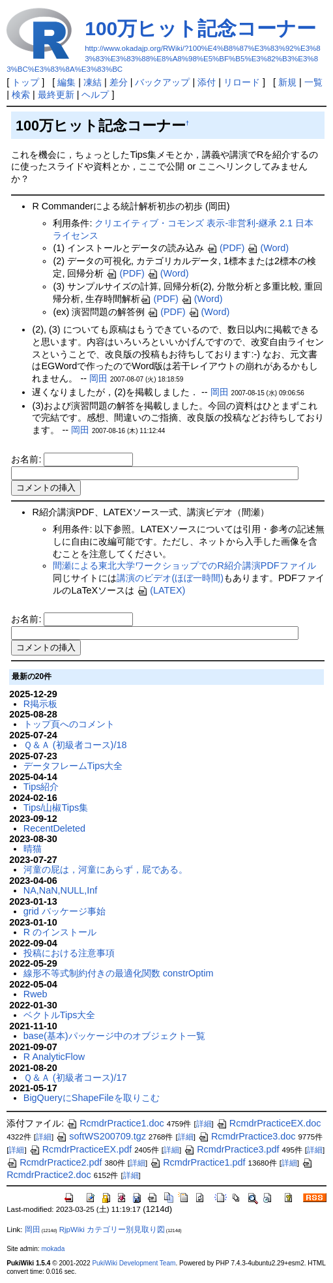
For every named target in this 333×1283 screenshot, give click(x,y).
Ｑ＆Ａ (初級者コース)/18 (75, 745)
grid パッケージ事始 (64, 911)
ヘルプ (95, 94)
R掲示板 (40, 704)
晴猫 (32, 848)
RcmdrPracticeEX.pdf (80, 1149)
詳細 (204, 1124)
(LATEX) (161, 590)
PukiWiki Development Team (133, 1263)
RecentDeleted (54, 828)
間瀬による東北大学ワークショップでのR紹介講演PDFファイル (184, 565)
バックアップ (162, 82)
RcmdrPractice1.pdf (197, 1162)
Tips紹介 (41, 786)
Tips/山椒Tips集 (55, 807)
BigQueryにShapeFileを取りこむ (91, 1098)
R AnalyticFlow (54, 1056)
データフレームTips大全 (73, 766)
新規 (287, 82)
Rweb (35, 994)
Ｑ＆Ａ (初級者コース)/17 (75, 1077)
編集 (66, 82)
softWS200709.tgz (101, 1136)
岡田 (98, 378)
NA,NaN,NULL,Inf (60, 890)
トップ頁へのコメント (69, 724)
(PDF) (225, 248)
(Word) (268, 248)
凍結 (92, 82)
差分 (118, 82)
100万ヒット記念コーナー (200, 28)
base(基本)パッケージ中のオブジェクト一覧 (114, 1036)
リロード (242, 82)
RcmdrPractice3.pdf (231, 1149)
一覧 (313, 82)
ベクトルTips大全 (59, 1015)
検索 (21, 94)
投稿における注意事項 (69, 953)
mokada (53, 1248)
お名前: (27, 459)
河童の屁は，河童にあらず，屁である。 (105, 869)
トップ (25, 82)
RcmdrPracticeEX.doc (268, 1123)
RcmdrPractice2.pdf (54, 1162)
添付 (206, 82)
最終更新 (56, 94)
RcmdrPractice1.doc (115, 1123)
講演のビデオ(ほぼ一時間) (170, 578)
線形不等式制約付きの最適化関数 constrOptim (118, 973)
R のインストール (59, 932)
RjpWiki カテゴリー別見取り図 (112, 1229)
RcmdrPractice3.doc (247, 1136)
